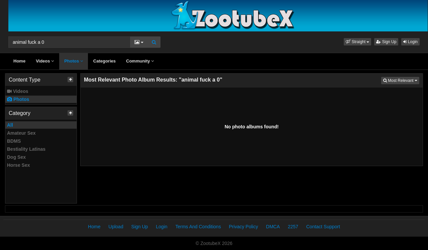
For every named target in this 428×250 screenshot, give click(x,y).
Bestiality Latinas (26, 149)
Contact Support (323, 226)
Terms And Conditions (198, 226)
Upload (115, 226)
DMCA (273, 226)
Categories (104, 61)
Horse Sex (18, 165)
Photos (73, 61)
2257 (293, 226)
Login (410, 41)
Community (140, 61)
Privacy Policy (243, 226)
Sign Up (386, 41)
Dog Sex (16, 157)
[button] (357, 41)
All (10, 125)
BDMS (14, 141)
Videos (45, 61)
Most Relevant (401, 80)
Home (19, 61)
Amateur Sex (21, 133)
